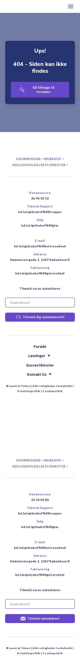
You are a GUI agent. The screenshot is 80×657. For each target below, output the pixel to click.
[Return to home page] (18, 7)
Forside (40, 346)
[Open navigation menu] (70, 6)
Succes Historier (40, 365)
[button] (40, 90)
